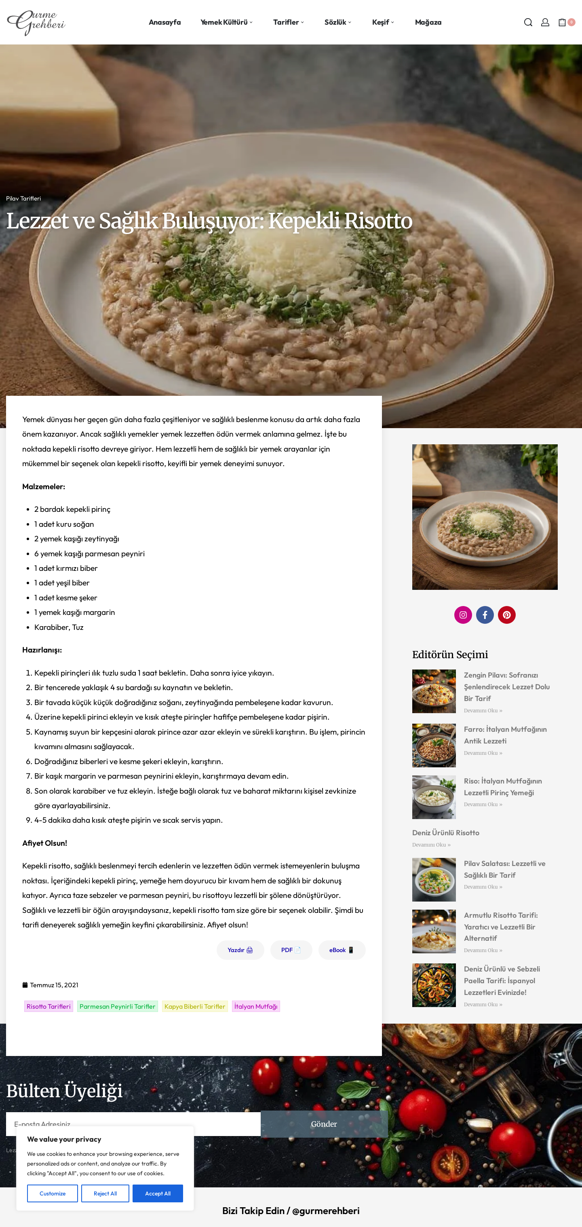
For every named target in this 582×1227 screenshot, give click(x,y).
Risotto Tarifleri (49, 1006)
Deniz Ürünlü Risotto (445, 832)
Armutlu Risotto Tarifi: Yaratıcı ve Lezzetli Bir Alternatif (501, 926)
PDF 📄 (291, 950)
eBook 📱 (342, 950)
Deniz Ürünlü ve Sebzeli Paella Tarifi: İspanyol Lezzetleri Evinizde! (502, 980)
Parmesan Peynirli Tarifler (118, 1006)
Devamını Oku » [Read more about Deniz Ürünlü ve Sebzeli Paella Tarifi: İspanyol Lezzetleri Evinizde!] (483, 1004)
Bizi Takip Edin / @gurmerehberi (291, 1210)
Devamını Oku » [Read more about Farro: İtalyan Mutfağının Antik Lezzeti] (483, 753)
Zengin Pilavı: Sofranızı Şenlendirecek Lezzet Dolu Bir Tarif (507, 686)
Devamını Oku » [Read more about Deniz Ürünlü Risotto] (431, 845)
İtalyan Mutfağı (256, 1006)
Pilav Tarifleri (23, 198)
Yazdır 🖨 (240, 950)
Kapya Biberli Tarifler (195, 1006)
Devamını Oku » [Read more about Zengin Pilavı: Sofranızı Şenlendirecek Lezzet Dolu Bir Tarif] (483, 710)
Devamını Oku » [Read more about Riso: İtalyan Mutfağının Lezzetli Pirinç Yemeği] (483, 804)
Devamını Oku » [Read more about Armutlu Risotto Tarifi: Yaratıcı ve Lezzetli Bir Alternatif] (483, 950)
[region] (105, 1168)
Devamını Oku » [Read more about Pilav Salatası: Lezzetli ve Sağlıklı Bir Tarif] (483, 887)
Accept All (158, 1193)
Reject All (105, 1193)
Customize (52, 1193)
